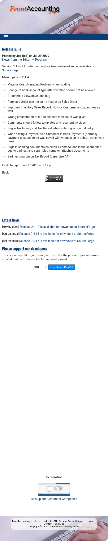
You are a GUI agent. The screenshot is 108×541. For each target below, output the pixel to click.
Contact (48, 523)
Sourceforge (10, 70)
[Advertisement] (54, 196)
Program (41, 59)
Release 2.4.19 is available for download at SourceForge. (58, 227)
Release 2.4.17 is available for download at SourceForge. (57, 241)
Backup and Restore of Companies (54, 497)
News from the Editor (16, 59)
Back (5, 172)
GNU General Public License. (68, 521)
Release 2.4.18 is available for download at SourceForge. (57, 234)
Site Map (59, 523)
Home (91, 521)
